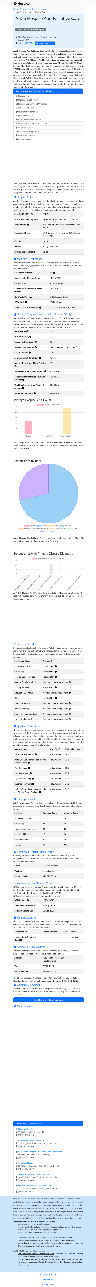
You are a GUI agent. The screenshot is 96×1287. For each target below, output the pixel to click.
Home (16, 9)
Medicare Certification (27, 100)
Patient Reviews (24, 139)
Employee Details (25, 115)
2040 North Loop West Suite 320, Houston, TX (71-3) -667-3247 (38, 1166)
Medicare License (25, 127)
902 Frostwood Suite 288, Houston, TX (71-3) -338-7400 (39, 1154)
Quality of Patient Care (27, 111)
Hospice (25, 9)
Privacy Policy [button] (48, 1284)
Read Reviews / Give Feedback (48, 1000)
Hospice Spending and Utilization (31, 104)
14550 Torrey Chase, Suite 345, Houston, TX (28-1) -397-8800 (36, 1177)
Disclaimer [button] (48, 1279)
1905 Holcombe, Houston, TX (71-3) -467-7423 (30, 1132)
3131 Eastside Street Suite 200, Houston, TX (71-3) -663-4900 (37, 1143)
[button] (32, 214)
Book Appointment (25, 135)
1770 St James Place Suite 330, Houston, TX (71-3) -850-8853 (36, 1188)
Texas (34, 9)
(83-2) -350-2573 (25, 43)
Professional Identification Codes (31, 123)
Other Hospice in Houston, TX (29, 1123)
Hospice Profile (24, 96)
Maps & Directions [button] (45, 43)
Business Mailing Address (28, 131)
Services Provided (25, 107)
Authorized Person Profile (28, 119)
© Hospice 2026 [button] (48, 1274)
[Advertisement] (48, 160)
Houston (44, 9)
